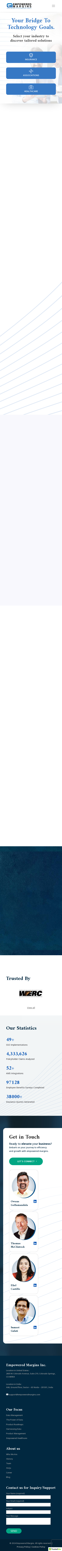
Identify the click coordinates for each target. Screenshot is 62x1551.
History (9, 1458)
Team (8, 1463)
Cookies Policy (38, 1547)
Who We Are (11, 1454)
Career (9, 1472)
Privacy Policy (23, 1547)
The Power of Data (14, 1419)
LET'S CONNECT (26, 1161)
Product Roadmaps (14, 1424)
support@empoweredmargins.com (23, 1394)
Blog (8, 1477)
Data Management (14, 1415)
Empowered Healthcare (16, 1438)
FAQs (8, 1468)
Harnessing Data (13, 1429)
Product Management (16, 1433)
